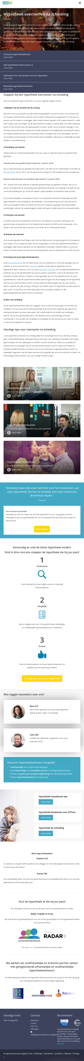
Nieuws (67, 1053)
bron (30, 947)
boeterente (33, 266)
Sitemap (38, 1053)
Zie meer (60, 1043)
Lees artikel (46, 802)
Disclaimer (48, 1053)
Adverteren (34, 1020)
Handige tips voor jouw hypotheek (42, 678)
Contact (33, 1023)
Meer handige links (11, 1020)
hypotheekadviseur (15, 263)
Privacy (76, 1053)
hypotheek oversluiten (47, 269)
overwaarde (10, 172)
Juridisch (59, 1053)
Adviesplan (42, 529)
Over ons (33, 1026)
